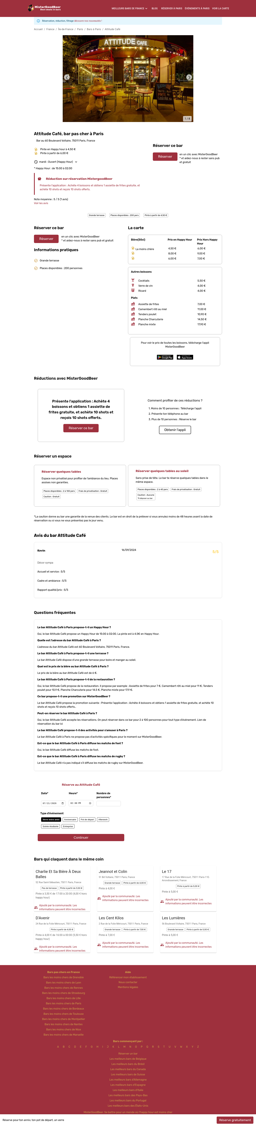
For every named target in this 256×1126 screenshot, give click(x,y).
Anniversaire (70, 819)
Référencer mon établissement (128, 977)
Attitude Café (112, 29)
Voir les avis (41, 203)
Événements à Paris (197, 8)
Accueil (38, 29)
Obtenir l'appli (175, 430)
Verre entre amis (51, 819)
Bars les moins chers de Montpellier (63, 1019)
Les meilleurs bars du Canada (128, 1069)
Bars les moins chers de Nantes (64, 1024)
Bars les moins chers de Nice (63, 1029)
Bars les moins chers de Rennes (63, 987)
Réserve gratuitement (235, 1120)
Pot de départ (87, 819)
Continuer (81, 837)
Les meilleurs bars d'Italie (128, 1090)
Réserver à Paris (171, 8)
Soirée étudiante (50, 826)
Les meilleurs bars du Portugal (128, 1100)
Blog (155, 8)
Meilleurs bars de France (128, 8)
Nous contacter (128, 982)
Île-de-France (65, 29)
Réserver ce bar (81, 428)
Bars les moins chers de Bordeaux (63, 1008)
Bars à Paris (94, 29)
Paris (80, 29)
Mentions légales (128, 987)
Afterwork (103, 819)
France (50, 29)
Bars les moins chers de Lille (64, 998)
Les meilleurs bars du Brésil (128, 1064)
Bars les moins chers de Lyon (63, 982)
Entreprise (68, 826)
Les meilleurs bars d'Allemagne (128, 1079)
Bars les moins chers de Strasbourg (63, 993)
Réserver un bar (127, 1053)
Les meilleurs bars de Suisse (128, 1074)
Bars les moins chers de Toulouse (63, 1013)
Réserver (165, 156)
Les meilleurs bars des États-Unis (128, 1105)
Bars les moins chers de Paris (63, 1003)
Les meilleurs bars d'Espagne (127, 1084)
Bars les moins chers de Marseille (64, 1034)
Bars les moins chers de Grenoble (63, 977)
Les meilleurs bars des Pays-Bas (127, 1095)
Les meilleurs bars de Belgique (128, 1058)
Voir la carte (220, 8)
